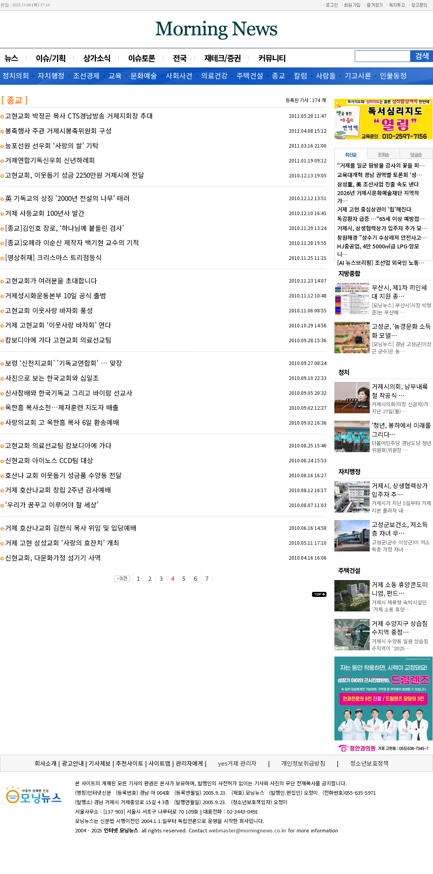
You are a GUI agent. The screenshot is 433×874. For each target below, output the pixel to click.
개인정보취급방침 (303, 763)
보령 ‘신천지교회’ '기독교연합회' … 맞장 (63, 363)
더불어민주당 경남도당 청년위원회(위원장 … (401, 446)
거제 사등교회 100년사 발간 (44, 213)
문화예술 (143, 75)
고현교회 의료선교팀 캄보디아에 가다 (58, 445)
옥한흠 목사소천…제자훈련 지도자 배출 (62, 407)
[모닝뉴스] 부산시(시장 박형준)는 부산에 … (401, 308)
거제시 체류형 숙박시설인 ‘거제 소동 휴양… (399, 605)
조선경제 (86, 75)
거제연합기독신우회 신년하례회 (50, 160)
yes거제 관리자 (238, 763)
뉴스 (11, 58)
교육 (115, 75)
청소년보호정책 (369, 763)
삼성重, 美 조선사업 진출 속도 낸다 (378, 184)
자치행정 (51, 75)
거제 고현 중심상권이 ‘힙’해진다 (374, 209)
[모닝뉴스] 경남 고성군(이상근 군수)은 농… (401, 347)
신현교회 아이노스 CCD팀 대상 (49, 460)
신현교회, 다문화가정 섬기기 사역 (53, 557)
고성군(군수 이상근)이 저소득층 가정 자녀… (401, 545)
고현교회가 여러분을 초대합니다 (51, 280)
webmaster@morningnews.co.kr (247, 830)
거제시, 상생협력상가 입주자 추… (400, 490)
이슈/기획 (50, 58)
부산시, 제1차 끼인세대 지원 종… (399, 292)
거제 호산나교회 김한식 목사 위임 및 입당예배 (70, 528)
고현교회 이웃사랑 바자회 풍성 (49, 310)
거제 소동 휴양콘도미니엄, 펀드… (400, 589)
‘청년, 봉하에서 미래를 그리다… (401, 429)
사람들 (326, 75)
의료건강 (214, 75)
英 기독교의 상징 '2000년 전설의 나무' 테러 (67, 198)
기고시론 (358, 75)
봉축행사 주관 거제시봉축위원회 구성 (58, 130)
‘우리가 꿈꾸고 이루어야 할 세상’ (52, 504)
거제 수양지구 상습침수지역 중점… (400, 628)
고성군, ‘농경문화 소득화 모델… (401, 330)
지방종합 (349, 273)
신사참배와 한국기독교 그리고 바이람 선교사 (68, 393)
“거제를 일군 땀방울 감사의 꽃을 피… (381, 165)
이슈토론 (141, 58)
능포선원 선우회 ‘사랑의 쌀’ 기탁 (52, 145)
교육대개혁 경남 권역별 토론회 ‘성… (379, 175)
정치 (343, 372)
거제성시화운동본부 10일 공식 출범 (55, 295)
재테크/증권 (222, 58)
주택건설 (250, 75)
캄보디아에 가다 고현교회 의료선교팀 (58, 340)
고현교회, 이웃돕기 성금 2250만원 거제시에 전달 (74, 175)
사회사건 (179, 75)
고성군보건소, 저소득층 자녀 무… (400, 529)
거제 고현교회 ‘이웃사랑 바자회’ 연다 (58, 325)
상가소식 (96, 58)
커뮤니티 (272, 58)
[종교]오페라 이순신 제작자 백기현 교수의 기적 (72, 242)
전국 (179, 58)
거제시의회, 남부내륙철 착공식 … (400, 390)
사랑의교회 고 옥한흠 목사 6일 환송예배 (62, 422)
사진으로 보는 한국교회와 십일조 (52, 378)
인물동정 (393, 75)
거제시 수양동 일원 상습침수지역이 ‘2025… (400, 644)
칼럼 (300, 75)
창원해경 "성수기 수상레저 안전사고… (382, 237)
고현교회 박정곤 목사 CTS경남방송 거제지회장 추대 (79, 115)
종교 (278, 75)
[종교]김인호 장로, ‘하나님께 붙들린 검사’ (64, 228)
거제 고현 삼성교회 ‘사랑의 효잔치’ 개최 (62, 542)
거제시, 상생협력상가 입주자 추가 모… (382, 228)
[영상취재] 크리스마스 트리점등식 (53, 257)
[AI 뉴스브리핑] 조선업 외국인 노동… (380, 262)
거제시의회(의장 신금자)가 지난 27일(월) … (400, 407)
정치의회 (15, 75)
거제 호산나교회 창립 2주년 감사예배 (58, 489)
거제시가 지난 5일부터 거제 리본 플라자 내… (401, 506)
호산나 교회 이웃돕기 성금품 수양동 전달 (63, 475)
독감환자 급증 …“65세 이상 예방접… (381, 219)
